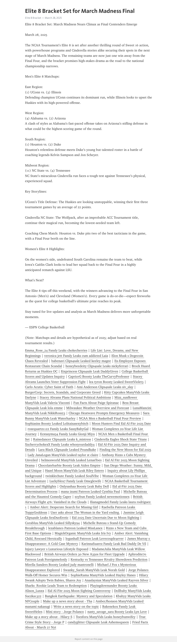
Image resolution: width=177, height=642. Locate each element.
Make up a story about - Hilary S (48, 617)
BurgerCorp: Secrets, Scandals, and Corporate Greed (63, 392)
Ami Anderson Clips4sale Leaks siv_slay (105, 387)
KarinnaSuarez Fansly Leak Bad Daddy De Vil (114, 544)
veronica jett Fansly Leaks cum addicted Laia (76, 356)
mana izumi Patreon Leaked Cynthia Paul (90, 491)
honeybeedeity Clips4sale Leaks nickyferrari (97, 366)
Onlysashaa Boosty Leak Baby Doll (84, 486)
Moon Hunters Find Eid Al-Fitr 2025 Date (121, 424)
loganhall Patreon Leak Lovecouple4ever (95, 539)
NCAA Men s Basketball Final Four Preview (110, 418)
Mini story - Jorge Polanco (65, 612)
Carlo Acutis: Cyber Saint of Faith (49, 387)
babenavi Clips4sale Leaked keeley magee (81, 361)
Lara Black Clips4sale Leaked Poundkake (67, 450)
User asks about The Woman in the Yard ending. (85, 512)
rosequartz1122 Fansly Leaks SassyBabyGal (58, 429)
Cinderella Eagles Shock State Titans (120, 439)
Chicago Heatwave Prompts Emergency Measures (104, 413)
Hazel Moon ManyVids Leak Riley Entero (74, 471)
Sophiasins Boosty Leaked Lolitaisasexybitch (56, 424)
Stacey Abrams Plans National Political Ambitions (75, 397)
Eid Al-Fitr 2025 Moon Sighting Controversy (79, 591)
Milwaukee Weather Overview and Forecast (97, 408)
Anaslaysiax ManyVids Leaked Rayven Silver (116, 580)
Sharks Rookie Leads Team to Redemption (56, 586)
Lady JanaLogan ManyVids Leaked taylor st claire (63, 455)
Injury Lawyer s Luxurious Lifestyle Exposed (56, 549)
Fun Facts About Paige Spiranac (96, 403)
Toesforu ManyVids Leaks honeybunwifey (105, 617)
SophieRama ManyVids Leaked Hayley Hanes (103, 575)
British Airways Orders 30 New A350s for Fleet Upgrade (84, 554)
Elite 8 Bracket (33, 17)
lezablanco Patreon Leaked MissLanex (75, 528)
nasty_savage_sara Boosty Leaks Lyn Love (117, 612)
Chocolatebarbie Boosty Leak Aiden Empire (69, 465)
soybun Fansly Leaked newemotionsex (102, 497)
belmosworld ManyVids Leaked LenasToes (71, 460)
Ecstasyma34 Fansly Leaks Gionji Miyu (67, 434)
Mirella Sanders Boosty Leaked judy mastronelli (59, 565)
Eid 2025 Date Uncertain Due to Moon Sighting (105, 518)
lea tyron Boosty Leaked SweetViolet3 (116, 382)
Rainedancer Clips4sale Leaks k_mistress (62, 439)
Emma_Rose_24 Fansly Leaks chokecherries (56, 350)
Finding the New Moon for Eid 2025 (125, 450)
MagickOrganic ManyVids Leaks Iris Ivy (83, 533)
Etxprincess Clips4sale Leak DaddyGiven (89, 371)
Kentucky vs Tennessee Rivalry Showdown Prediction (109, 559)
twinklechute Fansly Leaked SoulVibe (72, 476)
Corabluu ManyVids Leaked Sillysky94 (52, 523)
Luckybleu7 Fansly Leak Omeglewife (75, 481)
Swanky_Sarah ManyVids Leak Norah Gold (94, 570)
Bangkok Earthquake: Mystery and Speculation (78, 596)
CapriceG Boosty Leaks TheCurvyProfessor (98, 376)
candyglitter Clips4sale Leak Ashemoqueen (98, 622)
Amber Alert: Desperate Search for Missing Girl (64, 507)
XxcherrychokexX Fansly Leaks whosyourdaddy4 (60, 444)
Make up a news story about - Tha (67, 601)
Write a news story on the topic (76, 607)
